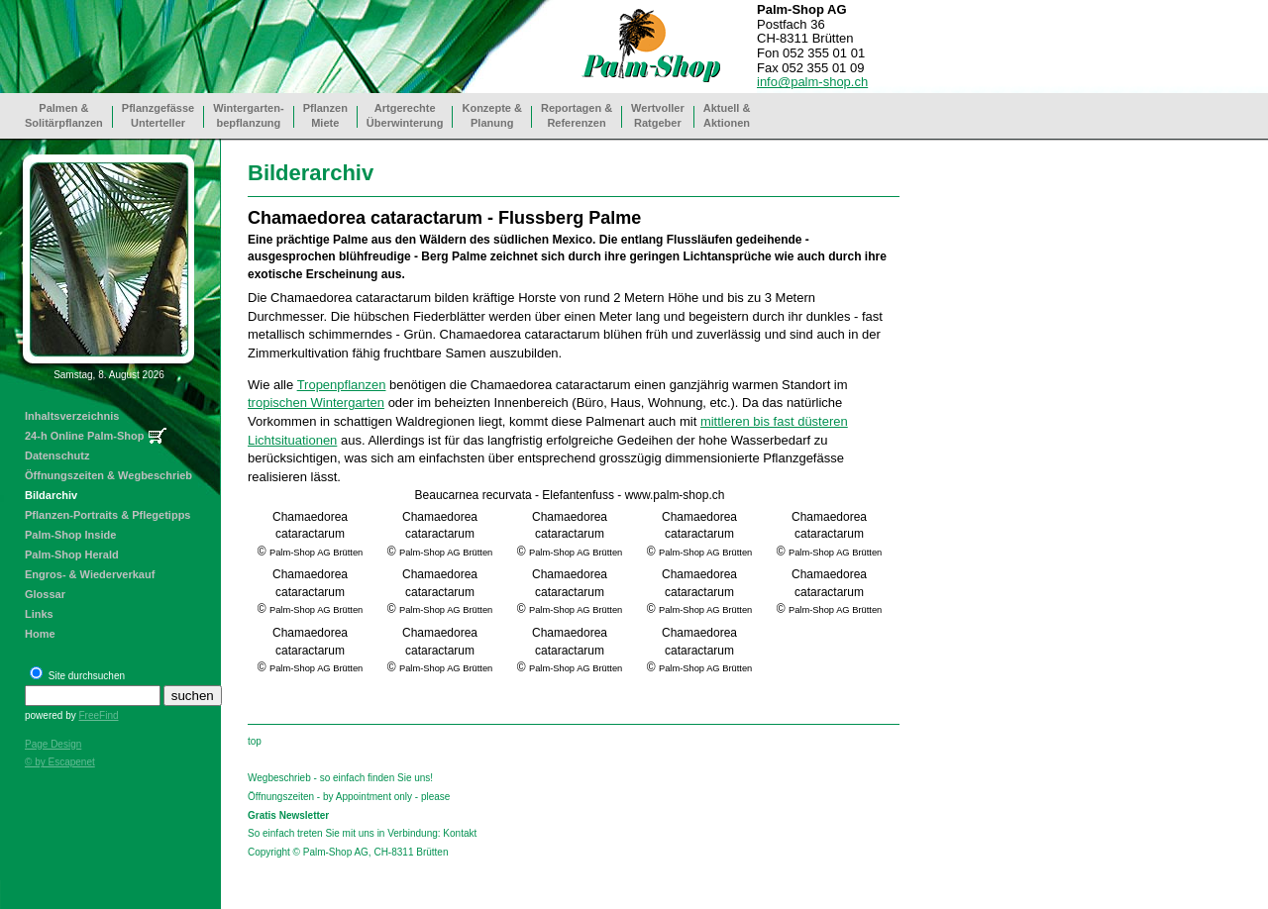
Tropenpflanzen (341, 384)
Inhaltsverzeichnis (72, 416)
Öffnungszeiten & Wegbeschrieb (108, 475)
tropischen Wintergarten (316, 402)
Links (39, 614)
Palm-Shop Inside (70, 535)
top (255, 741)
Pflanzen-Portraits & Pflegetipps (107, 515)
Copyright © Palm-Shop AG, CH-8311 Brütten (348, 852)
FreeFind (98, 715)
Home (40, 634)
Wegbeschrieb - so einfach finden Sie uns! (340, 777)
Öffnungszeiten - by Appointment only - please (349, 796)
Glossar (45, 594)
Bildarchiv (51, 495)
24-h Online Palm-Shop (84, 436)
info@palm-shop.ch (812, 81)
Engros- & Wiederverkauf (90, 574)
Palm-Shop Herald (72, 554)
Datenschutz (57, 455)
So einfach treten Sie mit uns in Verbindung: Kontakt (362, 833)
